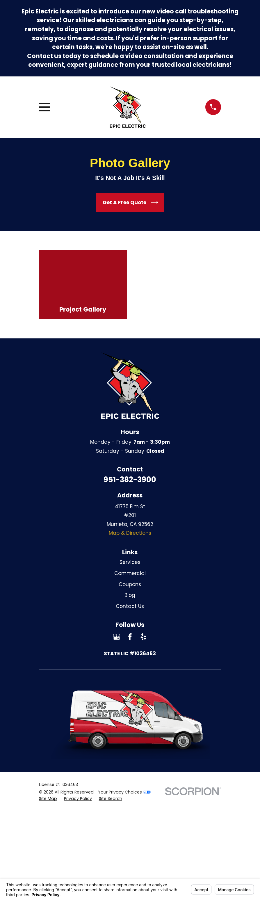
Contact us (44, 56)
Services (130, 562)
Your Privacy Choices (124, 792)
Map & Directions (130, 532)
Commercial (130, 573)
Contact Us (130, 606)
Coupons (130, 584)
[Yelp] (143, 636)
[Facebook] (130, 636)
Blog (129, 595)
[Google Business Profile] (116, 636)
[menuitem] (48, 799)
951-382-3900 (130, 479)
